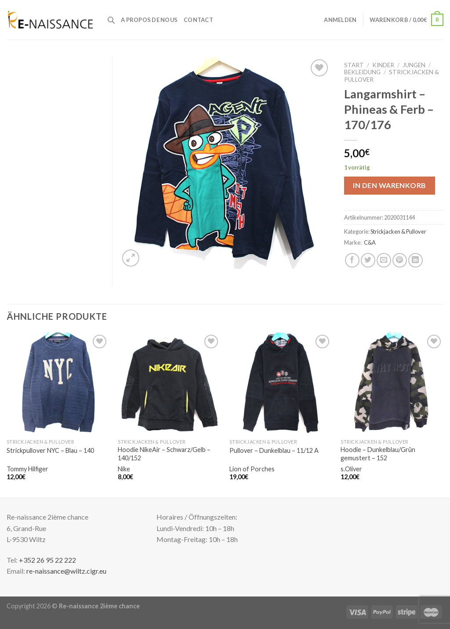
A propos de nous (149, 19)
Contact (198, 19)
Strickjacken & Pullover (398, 231)
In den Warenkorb (389, 185)
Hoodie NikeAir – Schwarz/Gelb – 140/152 (164, 454)
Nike (124, 469)
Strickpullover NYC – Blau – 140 (50, 450)
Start (354, 65)
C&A (370, 242)
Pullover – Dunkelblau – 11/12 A (274, 450)
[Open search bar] (111, 20)
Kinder (383, 65)
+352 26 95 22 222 (47, 560)
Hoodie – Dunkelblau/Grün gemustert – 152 (378, 454)
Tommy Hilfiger (27, 469)
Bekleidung (362, 72)
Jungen (414, 65)
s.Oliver (351, 469)
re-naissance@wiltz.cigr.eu (66, 571)
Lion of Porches (252, 469)
